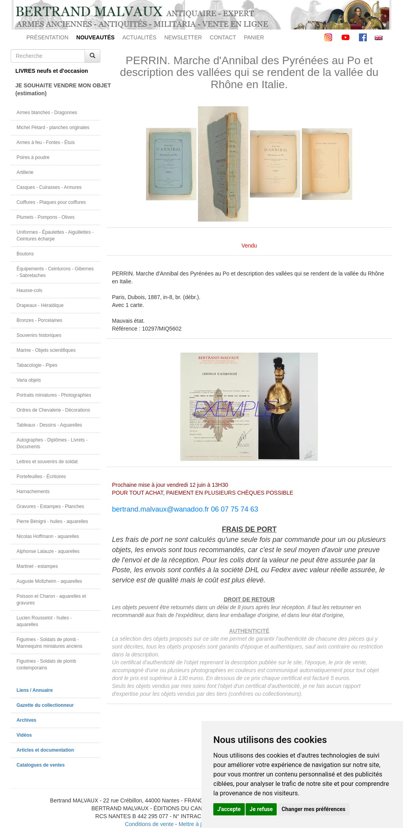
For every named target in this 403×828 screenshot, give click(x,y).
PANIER (254, 37)
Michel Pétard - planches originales (53, 127)
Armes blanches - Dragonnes (47, 112)
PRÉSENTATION (47, 37)
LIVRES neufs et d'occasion (51, 71)
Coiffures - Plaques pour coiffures (51, 202)
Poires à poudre (33, 157)
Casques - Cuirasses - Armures (49, 187)
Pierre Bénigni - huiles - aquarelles (52, 521)
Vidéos (24, 735)
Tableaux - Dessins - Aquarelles (49, 425)
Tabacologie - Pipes (37, 365)
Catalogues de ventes (41, 765)
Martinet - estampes (37, 566)
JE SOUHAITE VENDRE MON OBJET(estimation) (57, 89)
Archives (26, 720)
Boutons (25, 254)
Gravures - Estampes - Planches (50, 506)
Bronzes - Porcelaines (39, 320)
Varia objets (29, 380)
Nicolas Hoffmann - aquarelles (48, 536)
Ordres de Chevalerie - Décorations (53, 410)
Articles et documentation (45, 750)
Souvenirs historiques (39, 335)
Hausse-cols (29, 290)
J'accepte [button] (229, 809)
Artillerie (25, 172)
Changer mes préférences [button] (314, 809)
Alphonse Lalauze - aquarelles (48, 551)
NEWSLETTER (183, 37)
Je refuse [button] (261, 809)
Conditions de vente (149, 824)
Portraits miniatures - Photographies (54, 395)
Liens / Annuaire (35, 690)
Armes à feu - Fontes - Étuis (46, 142)
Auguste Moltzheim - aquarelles (49, 581)
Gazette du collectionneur (45, 705)
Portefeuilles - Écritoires (41, 476)
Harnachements (33, 491)
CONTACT (223, 37)
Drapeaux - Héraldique (40, 305)
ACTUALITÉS (139, 37)
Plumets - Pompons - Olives (45, 217)
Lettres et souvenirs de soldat (47, 461)
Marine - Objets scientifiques (46, 350)
